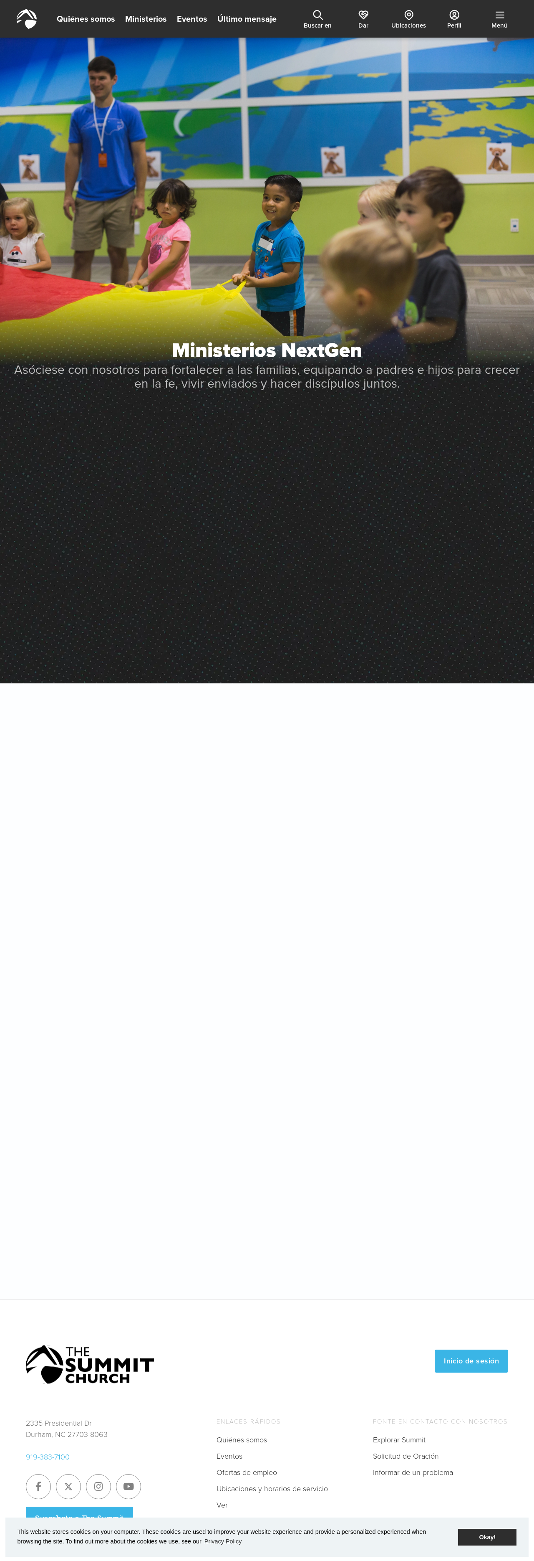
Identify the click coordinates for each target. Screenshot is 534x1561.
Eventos (192, 19)
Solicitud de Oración (406, 1456)
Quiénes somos (86, 19)
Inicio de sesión (471, 1360)
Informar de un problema (413, 1472)
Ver (222, 1505)
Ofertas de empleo (247, 1472)
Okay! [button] (487, 1537)
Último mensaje (247, 19)
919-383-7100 (48, 1457)
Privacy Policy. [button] (223, 1541)
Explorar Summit (399, 1439)
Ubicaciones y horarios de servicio (272, 1488)
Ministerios (146, 19)
